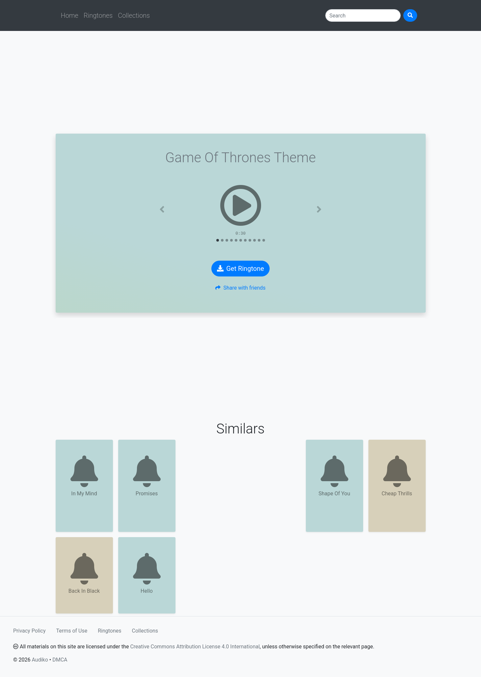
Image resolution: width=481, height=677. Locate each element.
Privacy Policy (29, 631)
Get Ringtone (240, 269)
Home (69, 15)
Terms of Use (72, 631)
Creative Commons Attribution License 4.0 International (194, 646)
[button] (162, 209)
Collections (134, 15)
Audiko (40, 660)
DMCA (59, 660)
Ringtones (98, 15)
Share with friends (240, 288)
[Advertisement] (241, 82)
